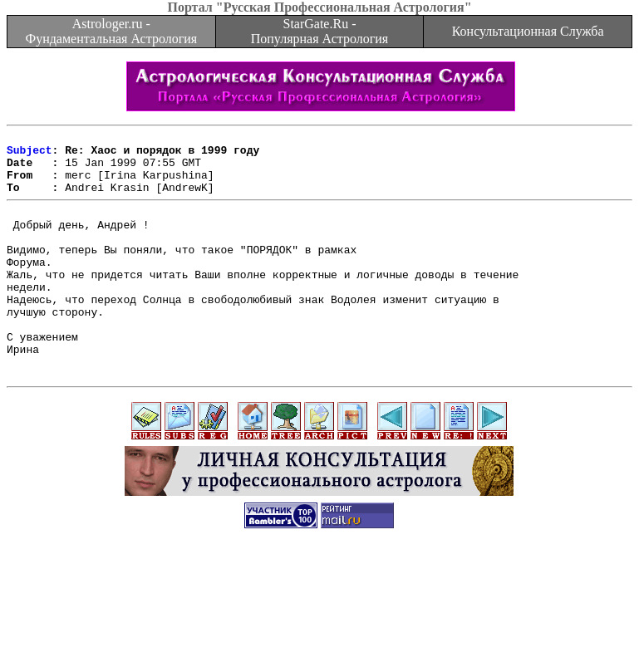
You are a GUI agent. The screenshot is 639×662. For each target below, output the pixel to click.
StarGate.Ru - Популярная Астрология (319, 31)
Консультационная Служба (528, 31)
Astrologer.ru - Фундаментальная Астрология (111, 31)
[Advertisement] (319, 624)
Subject (29, 154)
